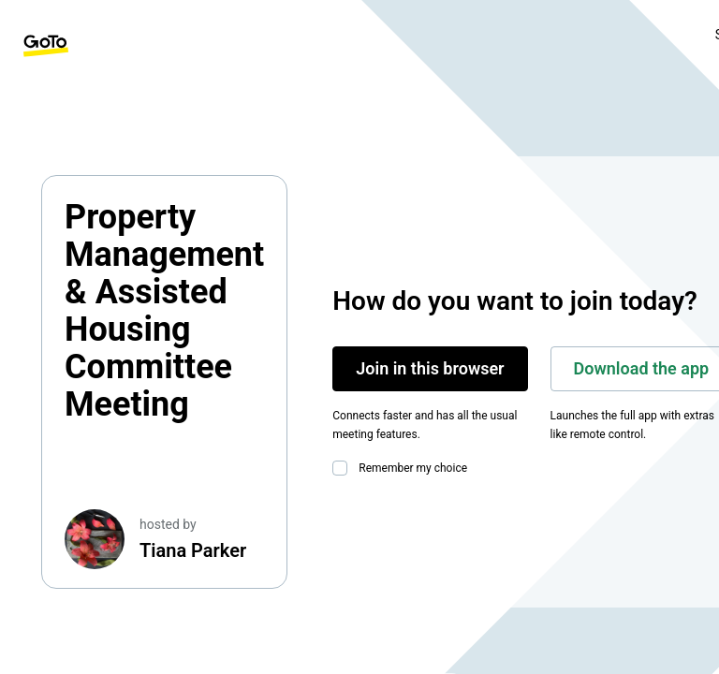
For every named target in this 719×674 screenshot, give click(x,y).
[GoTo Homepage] (45, 45)
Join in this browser (430, 368)
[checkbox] (343, 468)
